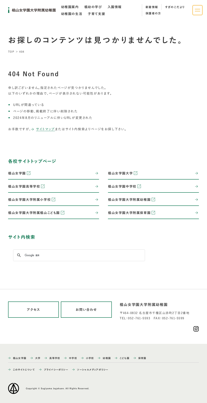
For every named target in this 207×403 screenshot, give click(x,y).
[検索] (78, 255)
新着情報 (152, 7)
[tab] (70, 7)
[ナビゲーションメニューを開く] (197, 10)
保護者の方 (153, 13)
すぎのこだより (175, 7)
